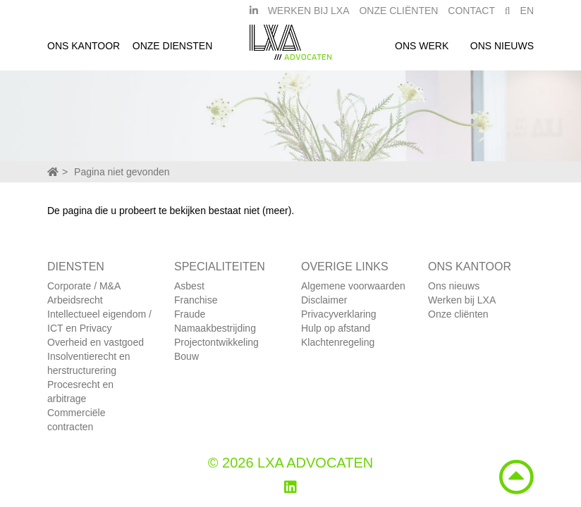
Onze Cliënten (398, 16)
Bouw (186, 356)
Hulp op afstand (335, 328)
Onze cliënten (458, 314)
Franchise (195, 300)
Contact (471, 16)
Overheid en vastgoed (95, 342)
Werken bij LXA (309, 16)
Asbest (189, 286)
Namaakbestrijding (215, 328)
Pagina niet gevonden (121, 171)
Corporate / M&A (84, 286)
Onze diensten (173, 51)
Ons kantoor (83, 51)
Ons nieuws (502, 51)
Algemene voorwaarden (353, 286)
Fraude (189, 314)
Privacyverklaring (339, 314)
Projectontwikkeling (216, 342)
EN (527, 16)
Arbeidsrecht (75, 300)
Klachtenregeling (337, 342)
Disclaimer (324, 300)
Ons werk (421, 51)
